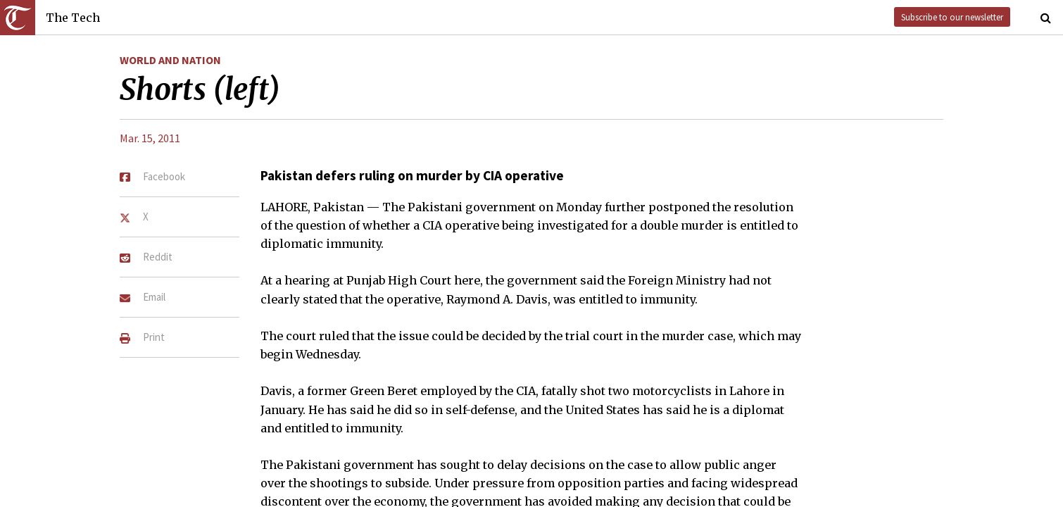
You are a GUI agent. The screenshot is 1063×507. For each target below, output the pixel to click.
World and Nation (170, 60)
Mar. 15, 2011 (150, 138)
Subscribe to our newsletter (952, 17)
